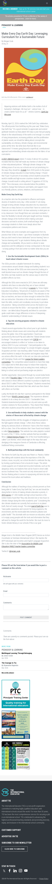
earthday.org (29, 97)
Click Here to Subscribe (15, 849)
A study (23, 170)
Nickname (7, 576)
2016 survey (6, 495)
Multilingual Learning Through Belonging (17, 653)
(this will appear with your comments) (13, 584)
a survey (32, 288)
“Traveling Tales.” (16, 378)
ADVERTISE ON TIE (10, 836)
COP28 (35, 339)
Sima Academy (13, 431)
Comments (7, 603)
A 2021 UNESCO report (10, 159)
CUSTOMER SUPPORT (11, 830)
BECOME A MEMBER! (10, 9)
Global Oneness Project (15, 437)
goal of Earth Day (37, 506)
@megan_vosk (14, 551)
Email (5, 591)
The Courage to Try (9, 663)
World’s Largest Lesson (20, 396)
